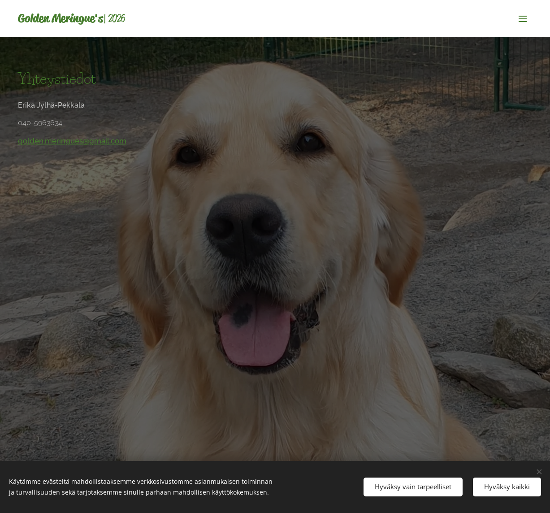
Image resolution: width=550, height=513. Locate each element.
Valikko (523, 18)
